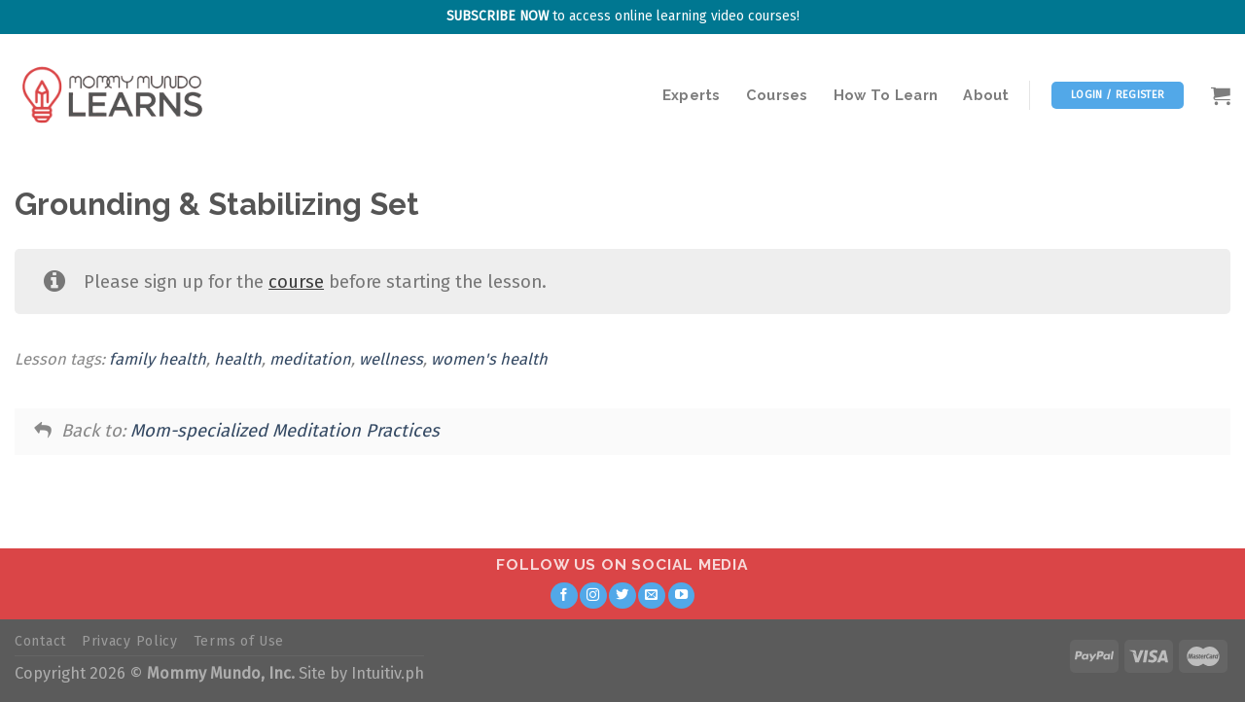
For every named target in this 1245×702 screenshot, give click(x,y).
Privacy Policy (130, 641)
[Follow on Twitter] (622, 596)
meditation (310, 359)
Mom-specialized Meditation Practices (285, 430)
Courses (777, 95)
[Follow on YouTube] (681, 596)
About (986, 95)
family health (157, 359)
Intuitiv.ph (387, 673)
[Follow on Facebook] (564, 596)
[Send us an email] (651, 596)
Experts (691, 95)
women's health (489, 359)
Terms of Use (239, 641)
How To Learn (886, 95)
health (238, 359)
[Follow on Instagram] (593, 596)
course (296, 282)
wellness (391, 359)
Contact (40, 641)
